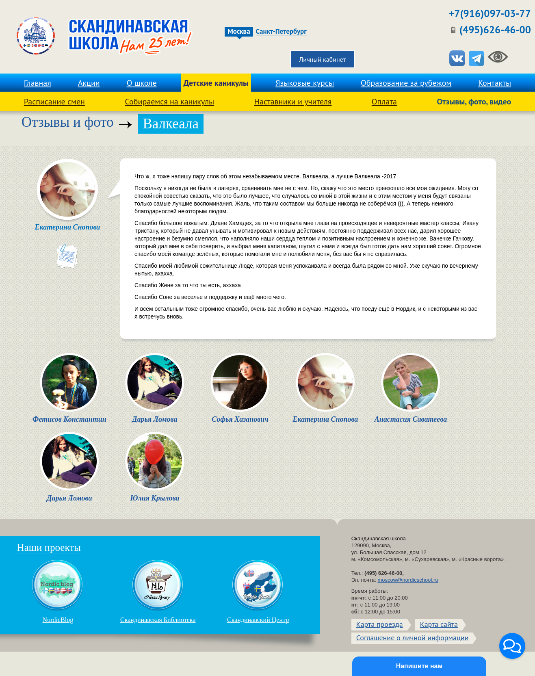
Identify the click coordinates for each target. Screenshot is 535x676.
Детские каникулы (216, 83)
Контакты (494, 83)
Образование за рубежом (406, 83)
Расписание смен (54, 101)
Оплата (384, 101)
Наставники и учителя (293, 101)
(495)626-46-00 (495, 29)
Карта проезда (379, 624)
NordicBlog (57, 591)
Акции (89, 83)
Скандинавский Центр (258, 591)
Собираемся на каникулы (169, 101)
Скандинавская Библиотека (157, 591)
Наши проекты (49, 547)
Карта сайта (439, 624)
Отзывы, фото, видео (474, 101)
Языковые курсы (304, 83)
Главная (37, 83)
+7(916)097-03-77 (490, 13)
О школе (142, 83)
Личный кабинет (322, 59)
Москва (238, 31)
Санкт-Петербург (281, 31)
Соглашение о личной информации (412, 637)
